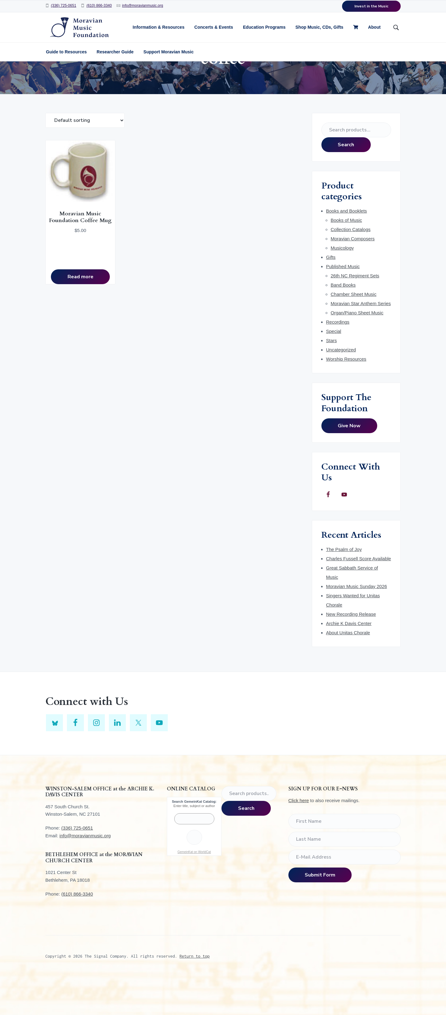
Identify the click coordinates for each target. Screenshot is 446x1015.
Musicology (342, 286)
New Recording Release (351, 652)
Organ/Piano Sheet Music (357, 351)
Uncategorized (341, 388)
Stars (331, 378)
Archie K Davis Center (349, 661)
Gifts (331, 295)
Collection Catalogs (350, 267)
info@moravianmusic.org (142, 5)
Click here (298, 838)
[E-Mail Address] (344, 895)
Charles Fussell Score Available (358, 596)
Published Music (343, 304)
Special (333, 369)
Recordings (337, 360)
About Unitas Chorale (348, 670)
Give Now (349, 464)
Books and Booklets (346, 249)
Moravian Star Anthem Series (361, 341)
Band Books (343, 323)
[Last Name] (344, 877)
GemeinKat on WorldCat (194, 890)
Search (346, 183)
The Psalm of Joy (344, 587)
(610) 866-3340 (99, 5)
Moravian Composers (353, 277)
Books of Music (346, 258)
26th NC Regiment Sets (355, 314)
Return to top (195, 994)
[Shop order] (85, 158)
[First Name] (344, 859)
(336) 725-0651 (63, 5)
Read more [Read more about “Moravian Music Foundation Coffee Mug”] (73, 309)
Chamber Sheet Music (353, 332)
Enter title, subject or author (194, 844)
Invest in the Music (371, 6)
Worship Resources (346, 397)
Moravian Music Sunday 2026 (356, 624)
